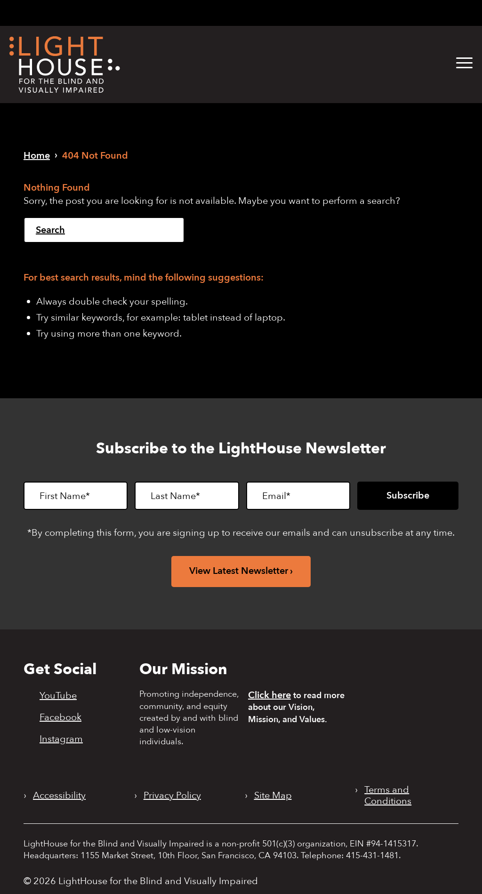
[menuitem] (457, 63)
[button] (464, 63)
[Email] (298, 496)
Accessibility (59, 795)
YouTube (58, 695)
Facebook (60, 717)
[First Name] (76, 496)
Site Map (273, 795)
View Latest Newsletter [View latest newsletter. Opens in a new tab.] (238, 570)
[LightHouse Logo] (64, 64)
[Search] (104, 230)
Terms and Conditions (387, 795)
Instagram (61, 739)
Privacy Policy (172, 795)
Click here (269, 695)
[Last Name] (187, 496)
